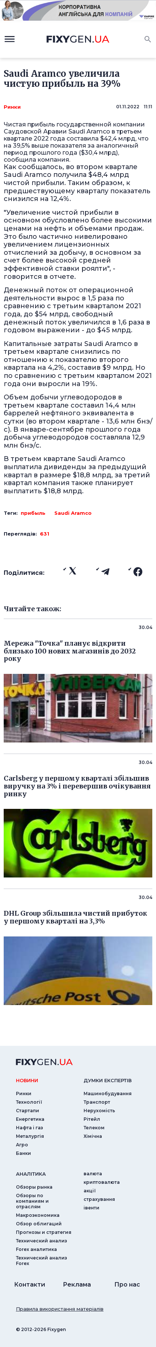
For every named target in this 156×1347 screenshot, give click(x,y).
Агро (22, 1144)
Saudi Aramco (73, 513)
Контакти (29, 1284)
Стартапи (27, 1110)
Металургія (30, 1136)
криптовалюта (102, 1182)
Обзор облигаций (39, 1223)
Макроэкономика (38, 1215)
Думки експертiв (108, 1080)
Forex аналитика (36, 1249)
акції (90, 1190)
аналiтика (31, 1174)
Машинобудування (108, 1093)
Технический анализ (41, 1241)
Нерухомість (99, 1110)
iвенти (91, 1208)
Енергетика (30, 1119)
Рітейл (92, 1119)
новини (27, 1080)
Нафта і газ (29, 1127)
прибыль (33, 513)
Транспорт (97, 1102)
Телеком (94, 1127)
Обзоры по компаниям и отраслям (32, 1201)
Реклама (77, 1284)
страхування (99, 1199)
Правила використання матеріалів (60, 1309)
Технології (29, 1102)
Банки (23, 1153)
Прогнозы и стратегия (43, 1232)
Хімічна (93, 1136)
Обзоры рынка (34, 1187)
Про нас (127, 1284)
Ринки (12, 107)
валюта (93, 1173)
